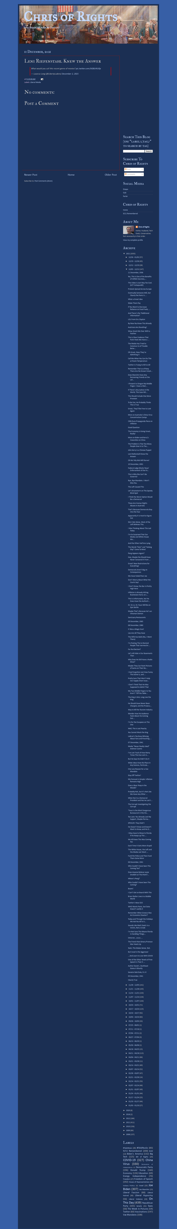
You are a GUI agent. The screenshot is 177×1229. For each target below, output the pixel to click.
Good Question (134, 428)
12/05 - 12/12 (134, 269)
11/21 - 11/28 (134, 989)
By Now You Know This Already (140, 323)
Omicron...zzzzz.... (135, 938)
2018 (128, 1114)
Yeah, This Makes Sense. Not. (139, 948)
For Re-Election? (134, 649)
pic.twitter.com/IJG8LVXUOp (88, 69)
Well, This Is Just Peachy (137, 729)
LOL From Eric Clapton (136, 319)
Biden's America (135, 1154)
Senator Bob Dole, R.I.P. (137, 972)
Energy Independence (134, 1176)
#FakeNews (127, 1148)
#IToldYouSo (142, 1148)
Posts (128, 169)
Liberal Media (35, 82)
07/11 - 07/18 (134, 1029)
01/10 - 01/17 (134, 1102)
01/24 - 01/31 (134, 1093)
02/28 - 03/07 (134, 1073)
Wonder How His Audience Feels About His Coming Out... (138, 716)
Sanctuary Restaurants (137, 618)
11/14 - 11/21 (134, 993)
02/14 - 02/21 (134, 1081)
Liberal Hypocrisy (144, 1195)
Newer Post (30, 175)
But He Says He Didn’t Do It (138, 759)
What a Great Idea (135, 299)
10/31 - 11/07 (134, 1001)
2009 (128, 1131)
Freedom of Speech (143, 1179)
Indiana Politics (129, 1186)
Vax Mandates (130, 1215)
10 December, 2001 (135, 464)
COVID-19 (129, 1160)
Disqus (125, 189)
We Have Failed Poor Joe (137, 576)
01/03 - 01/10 (134, 1106)
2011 (128, 1123)
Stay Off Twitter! (134, 775)
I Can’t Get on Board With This (140, 893)
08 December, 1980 (135, 625)
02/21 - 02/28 (134, 1077)
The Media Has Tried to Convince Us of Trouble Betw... (138, 346)
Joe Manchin (144, 1190)
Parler (125, 196)
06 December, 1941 (135, 862)
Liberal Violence (136, 1199)
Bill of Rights (142, 1157)
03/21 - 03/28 (134, 1061)
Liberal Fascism (131, 1192)
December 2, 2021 (70, 74)
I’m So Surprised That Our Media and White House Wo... (138, 537)
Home (71, 175)
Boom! (130, 889)
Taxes (150, 1206)
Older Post (111, 175)
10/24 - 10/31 (134, 1005)
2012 (128, 1118)
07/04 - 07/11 (134, 1033)
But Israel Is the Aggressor (138, 952)
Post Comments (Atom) (43, 181)
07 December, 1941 (135, 743)
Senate (139, 1206)
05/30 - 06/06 (134, 1045)
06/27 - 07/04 (134, 1037)
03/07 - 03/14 (134, 1069)
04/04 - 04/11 (134, 1057)
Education (143, 1173)
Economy (127, 1173)
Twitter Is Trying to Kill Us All (139, 365)
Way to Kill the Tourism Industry (140, 710)
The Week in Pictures (138, 1209)
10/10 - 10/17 (134, 1013)
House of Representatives (139, 1182)
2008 (128, 1135)
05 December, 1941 (135, 976)
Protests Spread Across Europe (140, 289)
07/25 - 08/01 (134, 1025)
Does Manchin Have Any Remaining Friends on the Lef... (139, 377)
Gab (124, 193)
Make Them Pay (134, 303)
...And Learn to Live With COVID (140, 956)
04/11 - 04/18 (134, 1053)
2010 (128, 1127)
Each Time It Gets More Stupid (140, 846)
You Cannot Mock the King (138, 732)
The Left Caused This (136, 487)
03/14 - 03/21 (134, 1065)
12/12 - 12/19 (134, 265)
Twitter (126, 1212)
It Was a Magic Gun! (136, 629)
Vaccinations (141, 1212)
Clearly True (132, 980)
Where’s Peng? (134, 879)
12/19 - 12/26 (134, 261)
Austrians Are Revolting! (137, 327)
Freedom (126, 1179)
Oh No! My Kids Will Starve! (138, 460)
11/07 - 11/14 (134, 997)
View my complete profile (133, 240)
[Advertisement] (138, 89)
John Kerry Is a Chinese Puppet (139, 450)
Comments (130, 174)
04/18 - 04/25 (134, 1049)
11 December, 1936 (135, 273)
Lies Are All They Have (136, 633)
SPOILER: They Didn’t (136, 823)
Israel (141, 1186)
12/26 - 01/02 (134, 257)
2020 (128, 1110)
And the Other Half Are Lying (139, 543)
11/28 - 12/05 (134, 985)
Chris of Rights (70, 17)
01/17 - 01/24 (134, 1097)
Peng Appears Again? (136, 553)
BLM (151, 1151)
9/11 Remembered (130, 214)
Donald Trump (137, 1170)
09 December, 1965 (135, 622)
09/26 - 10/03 (134, 1021)
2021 (128, 254)
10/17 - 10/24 (134, 1009)
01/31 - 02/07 (134, 1089)
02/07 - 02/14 (134, 1085)
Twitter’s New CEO (135, 903)
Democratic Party (144, 1167)
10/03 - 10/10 (134, 1017)
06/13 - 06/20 (134, 1041)
